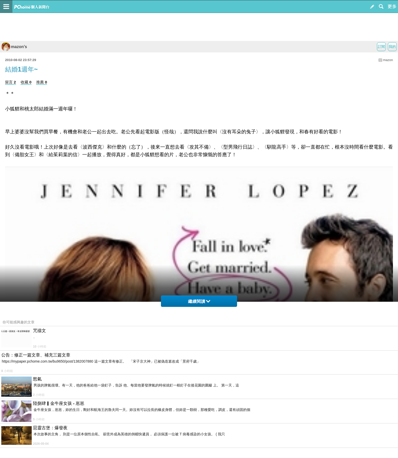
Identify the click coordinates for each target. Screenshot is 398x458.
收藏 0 (26, 82)
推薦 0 (41, 82)
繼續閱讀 (199, 301)
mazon (388, 60)
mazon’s (14, 46)
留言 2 (10, 82)
